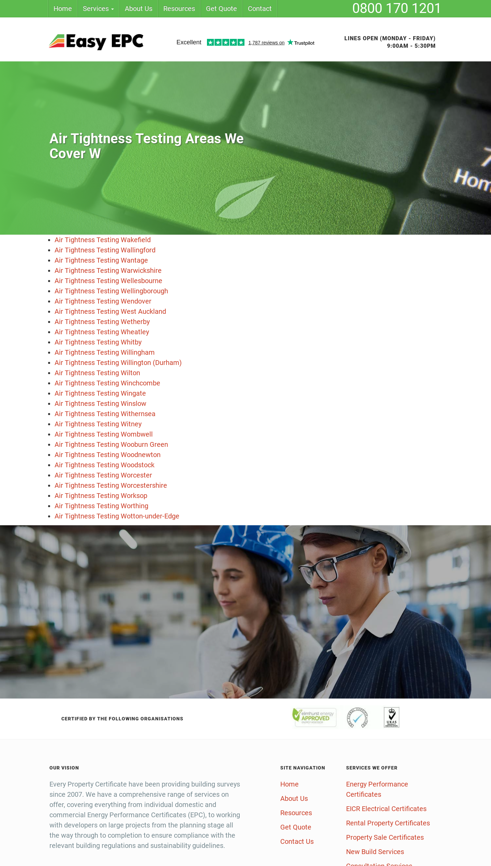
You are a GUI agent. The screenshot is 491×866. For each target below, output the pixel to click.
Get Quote (221, 8)
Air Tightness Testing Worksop (101, 495)
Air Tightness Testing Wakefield (103, 240)
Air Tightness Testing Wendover (103, 301)
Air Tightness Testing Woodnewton (108, 455)
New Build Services (375, 852)
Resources (179, 8)
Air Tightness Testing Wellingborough (111, 291)
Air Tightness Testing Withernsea (105, 414)
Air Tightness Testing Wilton (97, 373)
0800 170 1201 (397, 8)
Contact (260, 8)
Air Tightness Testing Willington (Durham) (118, 362)
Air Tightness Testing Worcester (103, 475)
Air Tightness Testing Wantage (101, 260)
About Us (138, 8)
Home (63, 8)
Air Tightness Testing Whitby (98, 342)
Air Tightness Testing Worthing (101, 506)
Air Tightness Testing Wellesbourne (108, 281)
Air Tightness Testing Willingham (105, 352)
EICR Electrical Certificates (386, 809)
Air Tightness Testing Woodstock (104, 465)
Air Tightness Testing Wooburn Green (111, 444)
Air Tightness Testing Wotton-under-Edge (117, 516)
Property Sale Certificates (385, 837)
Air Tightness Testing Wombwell (104, 434)
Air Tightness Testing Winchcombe (107, 383)
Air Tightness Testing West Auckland (110, 311)
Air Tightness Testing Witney (98, 424)
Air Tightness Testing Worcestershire (111, 485)
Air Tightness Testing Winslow (100, 403)
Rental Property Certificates (388, 823)
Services (98, 8)
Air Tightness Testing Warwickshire (108, 270)
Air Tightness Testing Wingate (100, 393)
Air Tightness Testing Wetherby (102, 322)
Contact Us (297, 841)
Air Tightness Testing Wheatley (102, 332)
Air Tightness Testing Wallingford (105, 250)
